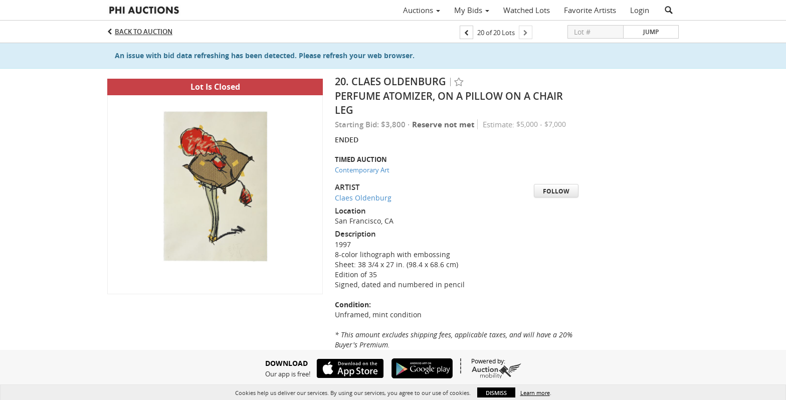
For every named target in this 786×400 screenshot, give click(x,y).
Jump (651, 32)
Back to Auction (143, 31)
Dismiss (496, 392)
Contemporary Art (362, 169)
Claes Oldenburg (363, 198)
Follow (556, 191)
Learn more (535, 392)
